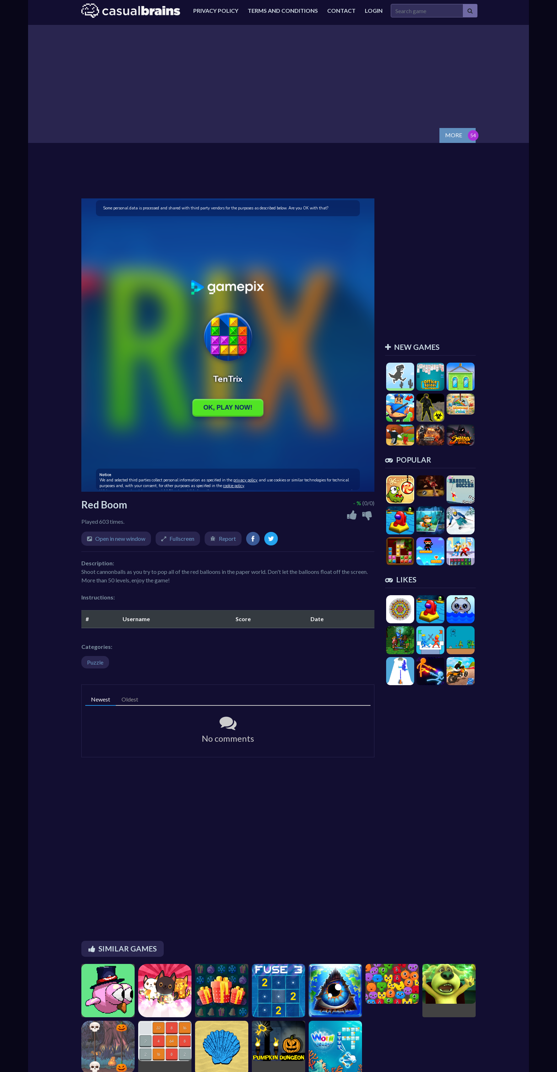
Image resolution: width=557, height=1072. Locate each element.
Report (227, 538)
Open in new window (120, 538)
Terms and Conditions (283, 10)
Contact (341, 10)
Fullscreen (181, 538)
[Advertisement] (278, 74)
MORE (453, 135)
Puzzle (95, 662)
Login (374, 10)
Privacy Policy (215, 10)
